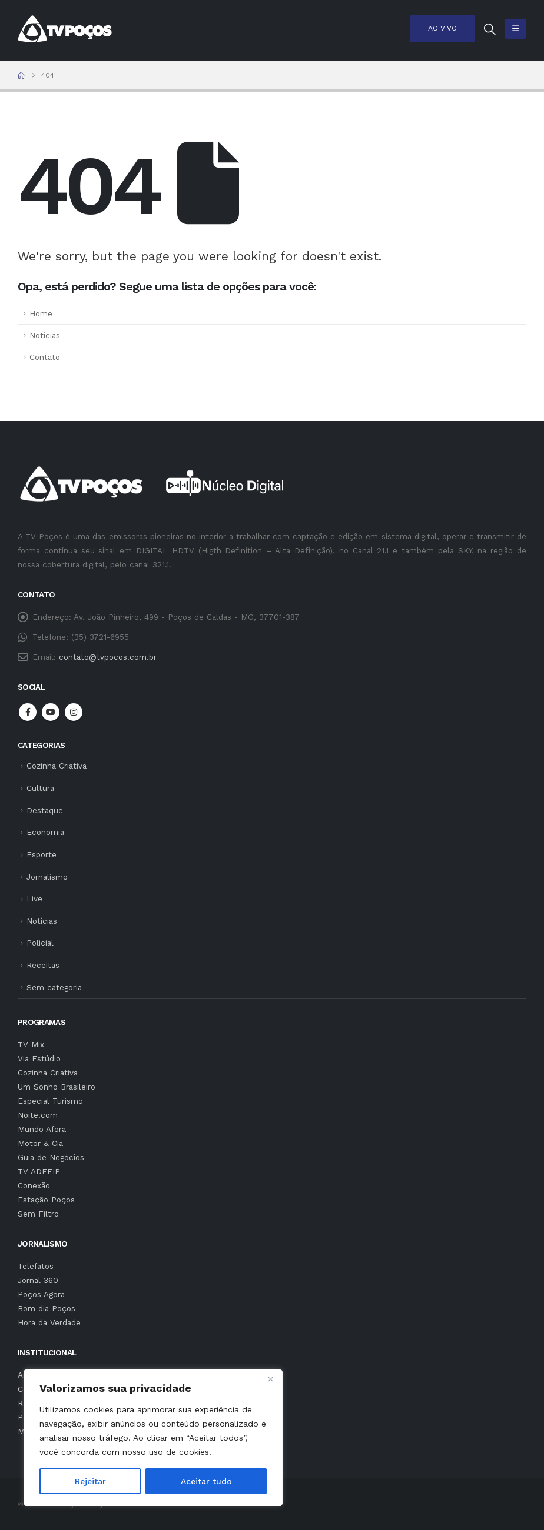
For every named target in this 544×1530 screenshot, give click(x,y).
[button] (490, 29)
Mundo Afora (42, 1129)
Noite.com (38, 1115)
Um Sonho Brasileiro (56, 1086)
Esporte (41, 854)
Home (40, 313)
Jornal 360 (38, 1280)
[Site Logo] (65, 28)
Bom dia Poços (46, 1308)
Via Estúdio (39, 1058)
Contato (44, 357)
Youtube (50, 712)
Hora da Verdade (49, 1322)
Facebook (28, 712)
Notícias (44, 335)
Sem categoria (54, 987)
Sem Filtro (38, 1213)
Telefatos (36, 1266)
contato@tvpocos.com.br (108, 657)
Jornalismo (47, 876)
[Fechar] (270, 1379)
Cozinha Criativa (56, 765)
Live (34, 898)
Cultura (40, 788)
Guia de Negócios (51, 1157)
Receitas (42, 965)
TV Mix (31, 1044)
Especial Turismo (50, 1100)
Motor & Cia (40, 1143)
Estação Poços (46, 1199)
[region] (153, 1437)
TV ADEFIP (39, 1171)
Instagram (73, 712)
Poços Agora (41, 1294)
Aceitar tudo (206, 1481)
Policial (40, 942)
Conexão (34, 1185)
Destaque (44, 810)
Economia (45, 832)
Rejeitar (90, 1481)
